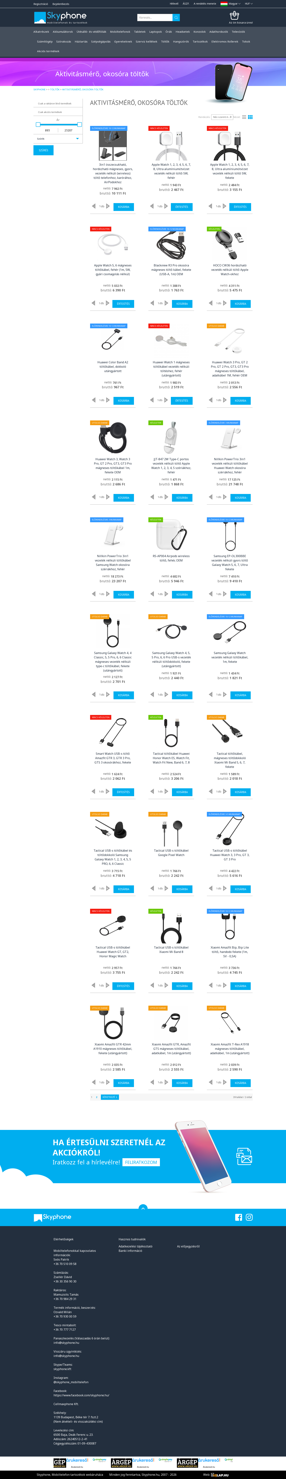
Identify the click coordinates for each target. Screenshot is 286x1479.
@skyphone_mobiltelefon (71, 1382)
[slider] (38, 124)
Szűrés (43, 150)
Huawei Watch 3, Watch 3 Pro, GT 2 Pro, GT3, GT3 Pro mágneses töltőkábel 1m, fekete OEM (113, 465)
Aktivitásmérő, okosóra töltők (82, 89)
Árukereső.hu (77, 1467)
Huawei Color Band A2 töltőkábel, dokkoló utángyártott (112, 366)
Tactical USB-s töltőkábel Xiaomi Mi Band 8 (171, 949)
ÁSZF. (186, 3)
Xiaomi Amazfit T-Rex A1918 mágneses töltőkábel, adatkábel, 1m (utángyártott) (229, 1048)
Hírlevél (174, 3)
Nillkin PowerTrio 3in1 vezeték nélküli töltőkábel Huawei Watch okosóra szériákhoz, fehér (230, 465)
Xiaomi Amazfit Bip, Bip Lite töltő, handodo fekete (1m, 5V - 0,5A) (230, 951)
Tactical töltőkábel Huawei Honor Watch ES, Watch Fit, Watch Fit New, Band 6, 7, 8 (171, 758)
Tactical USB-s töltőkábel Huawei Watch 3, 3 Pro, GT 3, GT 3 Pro (229, 855)
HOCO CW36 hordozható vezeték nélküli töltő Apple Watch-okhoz (229, 269)
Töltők (55, 89)
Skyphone (39, 89)
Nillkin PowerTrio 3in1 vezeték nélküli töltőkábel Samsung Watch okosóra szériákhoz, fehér (113, 562)
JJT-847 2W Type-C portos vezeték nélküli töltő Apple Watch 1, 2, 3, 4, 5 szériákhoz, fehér (171, 465)
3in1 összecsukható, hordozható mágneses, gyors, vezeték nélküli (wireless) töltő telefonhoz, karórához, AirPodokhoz (113, 173)
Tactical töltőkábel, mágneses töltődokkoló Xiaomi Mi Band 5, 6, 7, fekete (230, 760)
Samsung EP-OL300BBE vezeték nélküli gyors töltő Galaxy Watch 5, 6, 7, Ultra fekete (229, 562)
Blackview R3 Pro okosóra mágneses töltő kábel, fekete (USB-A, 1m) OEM (171, 269)
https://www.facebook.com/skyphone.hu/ (81, 1395)
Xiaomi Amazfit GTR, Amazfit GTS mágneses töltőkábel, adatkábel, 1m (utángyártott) (171, 1048)
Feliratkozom (141, 1162)
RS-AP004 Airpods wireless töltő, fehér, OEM (171, 558)
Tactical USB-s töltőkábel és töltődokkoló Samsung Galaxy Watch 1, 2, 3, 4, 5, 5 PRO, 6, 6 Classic (113, 857)
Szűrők (40, 138)
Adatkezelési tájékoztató (135, 1246)
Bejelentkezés (60, 4)
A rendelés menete (205, 3)
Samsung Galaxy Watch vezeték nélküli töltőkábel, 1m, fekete (229, 657)
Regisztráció (40, 4)
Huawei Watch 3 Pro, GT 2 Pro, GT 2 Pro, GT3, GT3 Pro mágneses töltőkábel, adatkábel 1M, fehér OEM (230, 368)
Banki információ (130, 1251)
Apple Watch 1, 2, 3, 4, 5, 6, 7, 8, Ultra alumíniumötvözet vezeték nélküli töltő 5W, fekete (229, 171)
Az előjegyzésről (188, 1246)
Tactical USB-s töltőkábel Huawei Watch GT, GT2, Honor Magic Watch (112, 951)
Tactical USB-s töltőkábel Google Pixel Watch (171, 853)
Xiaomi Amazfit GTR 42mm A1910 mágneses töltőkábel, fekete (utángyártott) (112, 1048)
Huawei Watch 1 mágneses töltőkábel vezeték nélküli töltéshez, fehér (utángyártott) (171, 368)
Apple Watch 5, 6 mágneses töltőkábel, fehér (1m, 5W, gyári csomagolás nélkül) (113, 269)
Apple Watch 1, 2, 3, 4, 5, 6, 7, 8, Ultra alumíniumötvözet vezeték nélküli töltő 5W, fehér (171, 171)
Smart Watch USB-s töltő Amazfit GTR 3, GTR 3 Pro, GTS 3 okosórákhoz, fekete (112, 758)
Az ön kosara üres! (241, 22)
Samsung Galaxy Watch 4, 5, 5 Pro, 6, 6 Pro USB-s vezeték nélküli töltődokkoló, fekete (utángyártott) (171, 659)
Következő (110, 1097)
